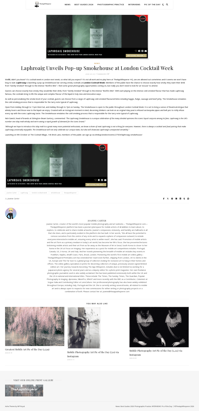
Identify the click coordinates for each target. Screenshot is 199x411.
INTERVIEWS (134, 4)
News (67, 4)
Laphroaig (24, 193)
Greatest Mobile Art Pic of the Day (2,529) (27, 349)
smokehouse (55, 193)
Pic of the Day (152, 4)
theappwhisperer (70, 193)
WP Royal (21, 406)
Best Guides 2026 (83, 4)
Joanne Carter (12, 193)
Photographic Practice (110, 4)
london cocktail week (39, 193)
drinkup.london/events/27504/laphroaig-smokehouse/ (118, 134)
